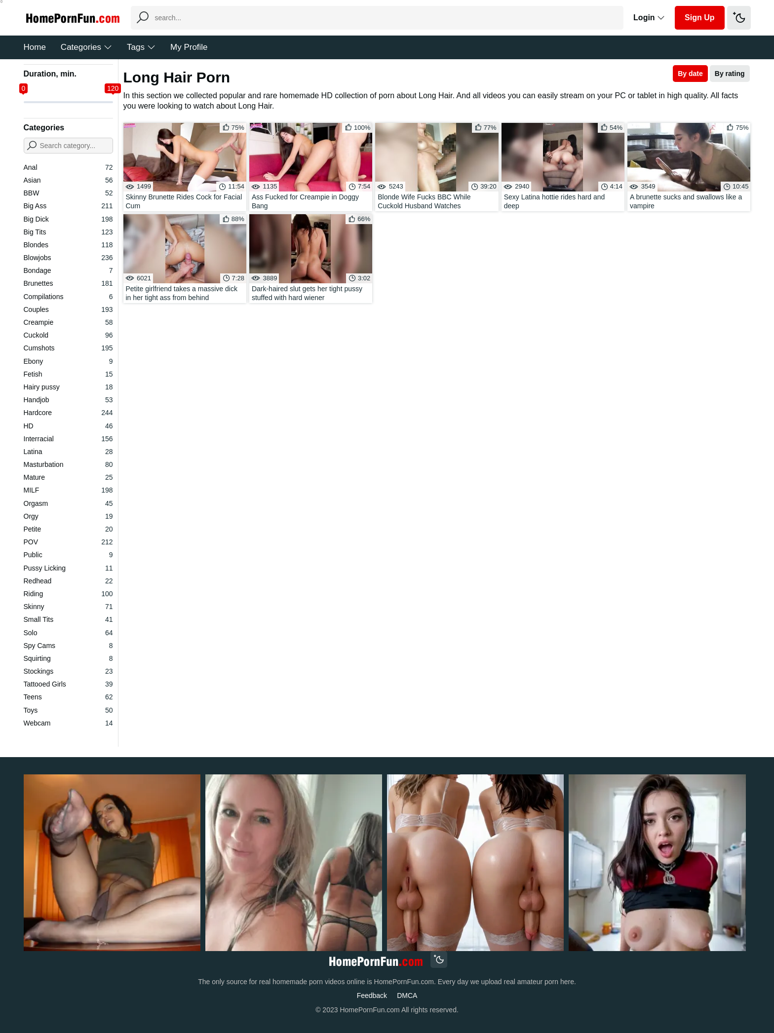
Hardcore (68, 412)
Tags (141, 47)
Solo (68, 632)
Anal (68, 167)
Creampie (68, 322)
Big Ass (68, 205)
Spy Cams (68, 645)
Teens (68, 696)
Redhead (68, 580)
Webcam (68, 723)
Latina (68, 451)
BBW (68, 193)
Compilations (68, 296)
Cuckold (68, 335)
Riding (68, 593)
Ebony (68, 361)
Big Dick (68, 219)
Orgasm (68, 503)
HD (68, 425)
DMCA (407, 995)
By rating (730, 73)
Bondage (68, 270)
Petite (68, 529)
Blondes (68, 244)
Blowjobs (68, 257)
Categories (86, 47)
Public (68, 554)
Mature (68, 477)
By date (690, 73)
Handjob (68, 399)
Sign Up (699, 17)
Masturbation (68, 464)
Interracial (68, 438)
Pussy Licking (68, 568)
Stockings (68, 671)
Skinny (68, 606)
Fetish (68, 374)
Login (649, 17)
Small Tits (68, 619)
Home (35, 47)
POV (68, 541)
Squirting (68, 658)
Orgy (68, 516)
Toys (68, 710)
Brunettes (68, 283)
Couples (68, 309)
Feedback (372, 995)
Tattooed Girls (68, 684)
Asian (68, 180)
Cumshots (68, 348)
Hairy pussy (68, 387)
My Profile (189, 47)
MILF (68, 490)
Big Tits (68, 232)
